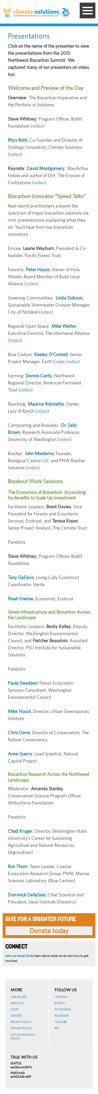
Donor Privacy (21, 1028)
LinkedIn (61, 996)
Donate (16, 1015)
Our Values (19, 996)
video (37, 126)
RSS (57, 1028)
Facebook (62, 1015)
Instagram (63, 1009)
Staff (14, 1009)
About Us (17, 1003)
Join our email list (17, 956)
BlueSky (60, 1003)
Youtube (61, 1022)
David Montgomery (46, 168)
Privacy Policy (21, 1022)
